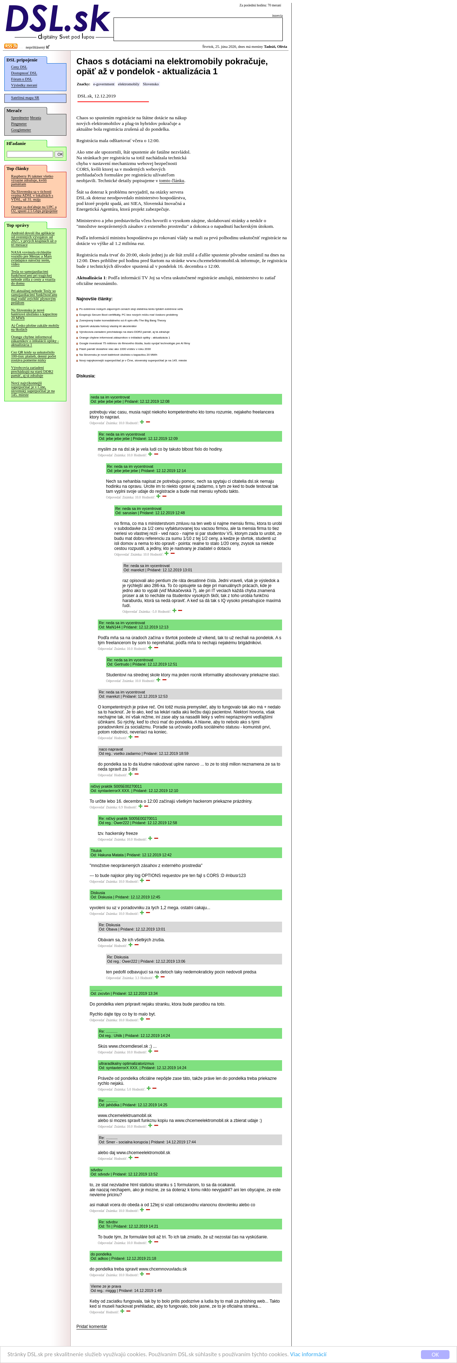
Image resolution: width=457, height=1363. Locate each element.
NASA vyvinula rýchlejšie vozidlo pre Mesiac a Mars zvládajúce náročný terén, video (31, 258)
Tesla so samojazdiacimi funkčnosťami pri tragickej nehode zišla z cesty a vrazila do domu (33, 277)
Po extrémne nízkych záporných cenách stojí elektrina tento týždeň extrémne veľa (131, 309)
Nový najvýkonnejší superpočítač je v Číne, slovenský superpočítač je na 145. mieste (33, 389)
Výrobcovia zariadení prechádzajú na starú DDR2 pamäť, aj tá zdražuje (32, 371)
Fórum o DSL (21, 79)
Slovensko (151, 84)
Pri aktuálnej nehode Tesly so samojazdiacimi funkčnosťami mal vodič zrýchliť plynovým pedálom (34, 297)
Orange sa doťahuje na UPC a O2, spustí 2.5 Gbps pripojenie (34, 209)
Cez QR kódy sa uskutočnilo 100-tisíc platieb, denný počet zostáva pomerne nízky (33, 356)
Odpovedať (97, 423)
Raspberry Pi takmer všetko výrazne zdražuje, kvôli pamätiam (32, 180)
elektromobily (128, 84)
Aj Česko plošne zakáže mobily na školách (35, 327)
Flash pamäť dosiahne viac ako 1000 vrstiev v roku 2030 (115, 349)
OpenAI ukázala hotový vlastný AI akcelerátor (108, 326)
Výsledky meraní (24, 85)
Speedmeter (20, 118)
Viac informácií (308, 1355)
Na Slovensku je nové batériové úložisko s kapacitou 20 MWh (34, 314)
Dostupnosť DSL (24, 73)
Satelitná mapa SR (25, 98)
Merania (35, 118)
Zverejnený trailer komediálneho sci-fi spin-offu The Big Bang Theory (122, 320)
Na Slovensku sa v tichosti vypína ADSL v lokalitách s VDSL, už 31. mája (32, 195)
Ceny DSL (19, 67)
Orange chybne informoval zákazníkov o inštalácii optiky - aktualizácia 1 (35, 341)
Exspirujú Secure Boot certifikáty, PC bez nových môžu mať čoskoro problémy (128, 314)
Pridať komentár (91, 1326)
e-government (103, 84)
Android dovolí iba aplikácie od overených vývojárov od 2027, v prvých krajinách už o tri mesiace (33, 239)
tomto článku (171, 180)
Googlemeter (21, 130)
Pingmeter (19, 124)
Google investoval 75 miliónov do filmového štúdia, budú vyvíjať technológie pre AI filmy (134, 343)
